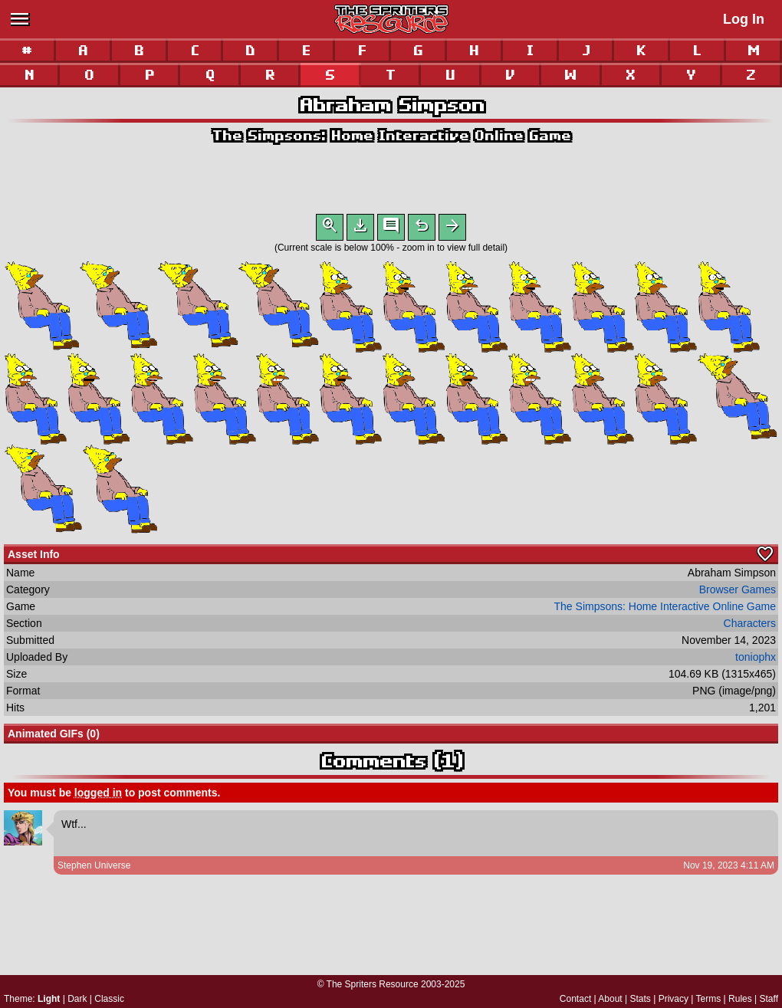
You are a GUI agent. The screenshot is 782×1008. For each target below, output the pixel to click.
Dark (77, 998)
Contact (575, 998)
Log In (743, 19)
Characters (750, 626)
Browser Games (737, 592)
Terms (708, 998)
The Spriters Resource (373, 984)
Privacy (673, 998)
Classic (109, 998)
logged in (98, 796)
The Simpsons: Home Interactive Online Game (391, 135)
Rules (740, 998)
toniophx (755, 660)
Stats (640, 998)
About (610, 998)
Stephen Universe (94, 868)
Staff (769, 998)
